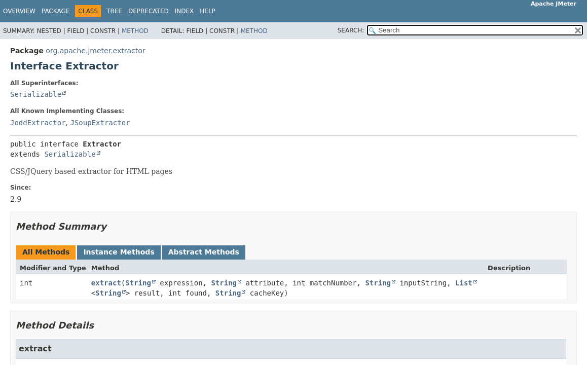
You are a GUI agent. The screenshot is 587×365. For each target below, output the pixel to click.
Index (184, 11)
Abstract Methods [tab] (203, 252)
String (138, 283)
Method (135, 30)
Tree (114, 11)
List (463, 283)
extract (106, 283)
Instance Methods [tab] (118, 252)
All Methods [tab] (45, 252)
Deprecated (148, 11)
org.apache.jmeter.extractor (95, 51)
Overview (19, 11)
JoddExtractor (38, 123)
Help (207, 11)
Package (55, 11)
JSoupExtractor (100, 123)
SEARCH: (351, 30)
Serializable (35, 94)
